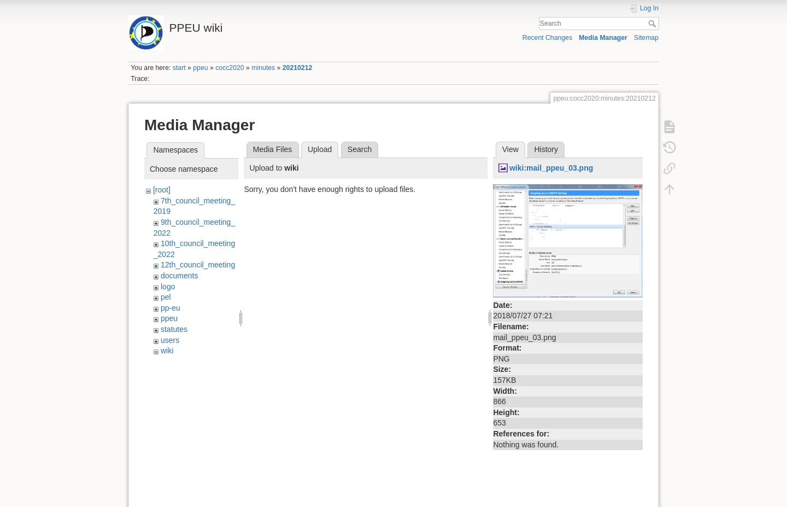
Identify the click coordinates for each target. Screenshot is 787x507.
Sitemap (646, 38)
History (546, 149)
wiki (167, 350)
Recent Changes (547, 38)
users (170, 340)
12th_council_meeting (198, 264)
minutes (263, 68)
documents (179, 275)
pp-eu (170, 308)
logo (168, 286)
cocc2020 (229, 68)
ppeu (200, 68)
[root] (162, 189)
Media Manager (603, 38)
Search (653, 23)
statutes (174, 329)
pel (166, 297)
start (179, 68)
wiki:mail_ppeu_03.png (551, 168)
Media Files (272, 149)
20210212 (298, 68)
